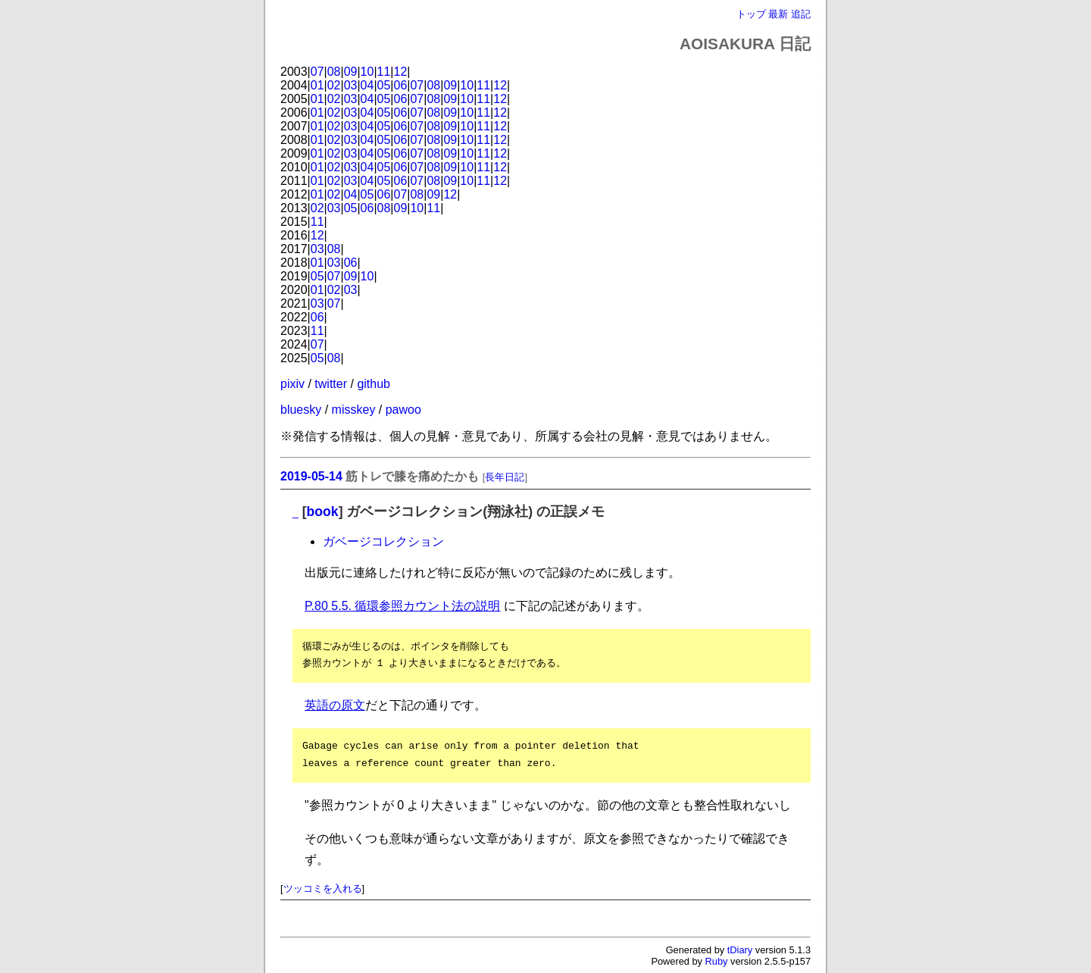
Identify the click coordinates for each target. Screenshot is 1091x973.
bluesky (300, 409)
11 (384, 71)
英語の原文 (335, 705)
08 (334, 71)
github (373, 383)
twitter (330, 383)
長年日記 (504, 477)
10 (367, 71)
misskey (354, 409)
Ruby (716, 961)
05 (384, 85)
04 (367, 85)
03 (351, 85)
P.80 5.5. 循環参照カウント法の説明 (402, 605)
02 (334, 85)
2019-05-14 (311, 476)
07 (317, 71)
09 (351, 71)
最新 (778, 14)
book (323, 511)
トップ (751, 14)
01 (317, 85)
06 (401, 85)
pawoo (403, 409)
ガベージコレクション (383, 541)
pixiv (292, 383)
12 (401, 71)
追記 (801, 14)
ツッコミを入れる (322, 888)
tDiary (739, 950)
